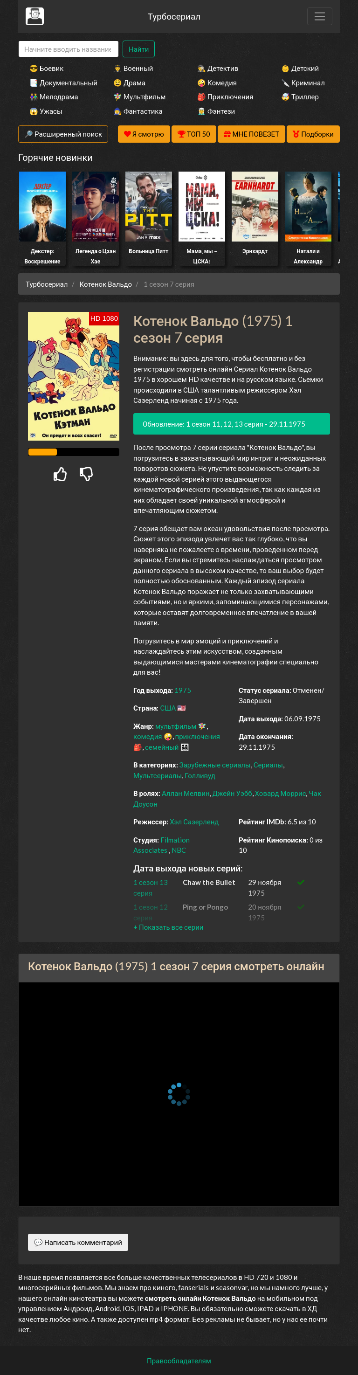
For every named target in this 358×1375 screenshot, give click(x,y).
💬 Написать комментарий (78, 1242)
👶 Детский (300, 68)
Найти (139, 49)
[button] (168, 927)
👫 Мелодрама (53, 96)
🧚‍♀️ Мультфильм (139, 96)
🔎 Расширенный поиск (63, 134)
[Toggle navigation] (319, 16)
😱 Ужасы (45, 111)
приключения (197, 736)
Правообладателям (179, 1360)
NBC (179, 850)
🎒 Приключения (225, 96)
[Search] (68, 49)
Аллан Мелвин (186, 793)
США (168, 708)
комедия (147, 736)
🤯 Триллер (300, 96)
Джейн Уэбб (232, 793)
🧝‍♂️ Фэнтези (216, 111)
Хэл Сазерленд (194, 821)
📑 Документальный (58, 82)
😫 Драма (129, 82)
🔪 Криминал (303, 82)
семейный (162, 747)
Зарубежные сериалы (215, 764)
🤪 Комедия (217, 82)
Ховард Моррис (280, 793)
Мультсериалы (157, 775)
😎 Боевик (46, 68)
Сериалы (268, 764)
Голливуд (200, 775)
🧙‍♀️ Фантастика (138, 111)
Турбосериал (174, 16)
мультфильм (175, 726)
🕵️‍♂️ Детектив (217, 68)
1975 (182, 690)
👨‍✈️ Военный (133, 68)
